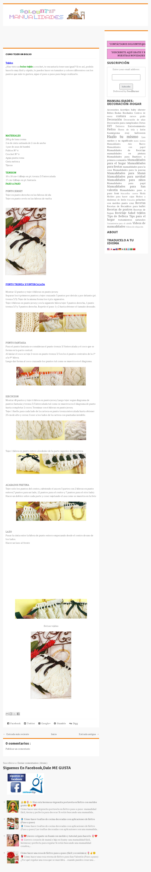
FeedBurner (133, 91)
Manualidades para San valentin (126, 188)
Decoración (115, 119)
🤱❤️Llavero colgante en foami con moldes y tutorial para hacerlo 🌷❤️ (59, 836)
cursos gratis (137, 116)
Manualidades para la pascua (129, 169)
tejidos (141, 213)
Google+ (44, 723)
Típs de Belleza (118, 216)
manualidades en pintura (126, 153)
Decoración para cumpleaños (123, 122)
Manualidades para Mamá (126, 173)
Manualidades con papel (126, 147)
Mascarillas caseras (130, 193)
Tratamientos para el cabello (120, 223)
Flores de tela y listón (131, 129)
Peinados (131, 200)
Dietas (142, 122)
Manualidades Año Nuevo (126, 144)
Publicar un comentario (18, 748)
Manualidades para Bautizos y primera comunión (126, 158)
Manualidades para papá (126, 183)
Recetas (140, 203)
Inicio (54, 734)
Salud (132, 213)
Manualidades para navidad (126, 176)
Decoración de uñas (134, 119)
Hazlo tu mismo (124, 136)
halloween (139, 132)
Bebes (111, 112)
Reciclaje (121, 213)
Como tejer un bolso (19, 54)
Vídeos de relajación (134, 226)
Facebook (14, 723)
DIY (111, 126)
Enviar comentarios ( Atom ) (32, 762)
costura (123, 116)
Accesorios (113, 109)
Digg (73, 723)
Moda (142, 193)
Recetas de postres (120, 209)
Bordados (128, 112)
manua (142, 140)
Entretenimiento (136, 126)
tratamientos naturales (131, 219)
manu (137, 140)
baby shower (138, 109)
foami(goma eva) (120, 132)
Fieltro (112, 129)
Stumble (60, 723)
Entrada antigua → (89, 734)
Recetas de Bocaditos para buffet (126, 206)
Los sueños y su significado (126, 138)
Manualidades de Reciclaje (126, 150)
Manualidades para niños (126, 180)
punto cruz (128, 203)
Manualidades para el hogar (126, 161)
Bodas (119, 112)
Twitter (29, 723)
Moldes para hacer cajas (121, 196)
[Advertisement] (30, 38)
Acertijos (125, 109)
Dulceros (122, 126)
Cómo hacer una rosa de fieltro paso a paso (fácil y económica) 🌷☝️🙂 (58, 852)
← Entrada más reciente (16, 734)
